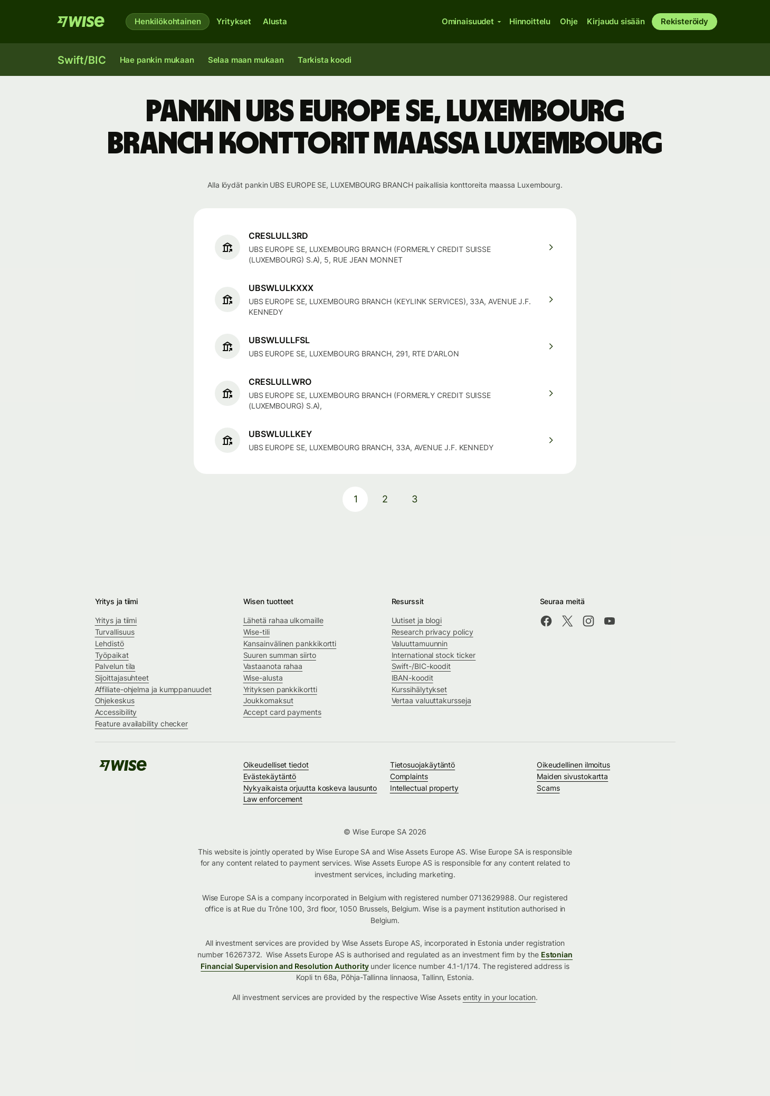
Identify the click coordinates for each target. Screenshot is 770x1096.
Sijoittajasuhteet (122, 677)
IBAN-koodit (412, 677)
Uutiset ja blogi (417, 620)
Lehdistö (109, 643)
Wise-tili (256, 631)
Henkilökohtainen (168, 21)
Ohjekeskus (115, 700)
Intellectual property (424, 787)
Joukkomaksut (268, 700)
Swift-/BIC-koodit (421, 666)
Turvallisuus (115, 631)
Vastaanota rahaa (273, 666)
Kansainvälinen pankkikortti (290, 643)
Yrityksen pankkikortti (280, 689)
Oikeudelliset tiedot (276, 764)
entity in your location (499, 997)
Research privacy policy (432, 631)
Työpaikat (112, 655)
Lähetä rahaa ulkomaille (283, 620)
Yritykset (233, 21)
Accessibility (116, 711)
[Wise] (81, 21)
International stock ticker (434, 655)
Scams (548, 787)
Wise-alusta (263, 677)
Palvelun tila (115, 666)
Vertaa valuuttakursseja (431, 700)
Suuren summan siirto (279, 655)
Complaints (409, 776)
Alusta (275, 21)
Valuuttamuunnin (420, 643)
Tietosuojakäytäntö (422, 764)
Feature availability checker (141, 723)
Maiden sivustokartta (572, 776)
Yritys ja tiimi (116, 620)
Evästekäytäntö (270, 776)
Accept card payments (282, 711)
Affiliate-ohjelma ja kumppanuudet (153, 689)
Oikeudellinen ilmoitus (573, 764)
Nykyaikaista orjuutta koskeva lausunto (310, 787)
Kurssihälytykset (420, 689)
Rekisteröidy (684, 21)
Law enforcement (273, 798)
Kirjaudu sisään (616, 21)
